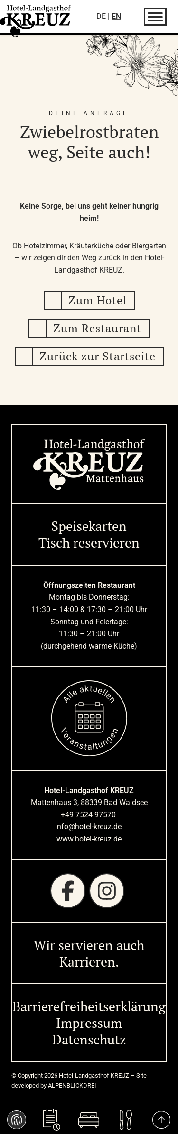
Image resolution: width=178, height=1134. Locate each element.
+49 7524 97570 (89, 814)
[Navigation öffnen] (155, 17)
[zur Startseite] (35, 21)
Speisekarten (89, 526)
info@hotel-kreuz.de (89, 826)
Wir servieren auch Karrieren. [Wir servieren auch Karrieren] (89, 953)
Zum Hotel (97, 300)
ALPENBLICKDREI (72, 1085)
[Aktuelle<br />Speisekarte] (126, 1120)
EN (116, 16)
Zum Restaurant (97, 328)
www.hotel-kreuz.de (89, 838)
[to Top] (161, 1119)
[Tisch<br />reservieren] (51, 1120)
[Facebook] (67, 890)
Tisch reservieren (89, 542)
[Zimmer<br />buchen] (88, 1120)
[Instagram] (106, 890)
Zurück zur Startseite (97, 356)
